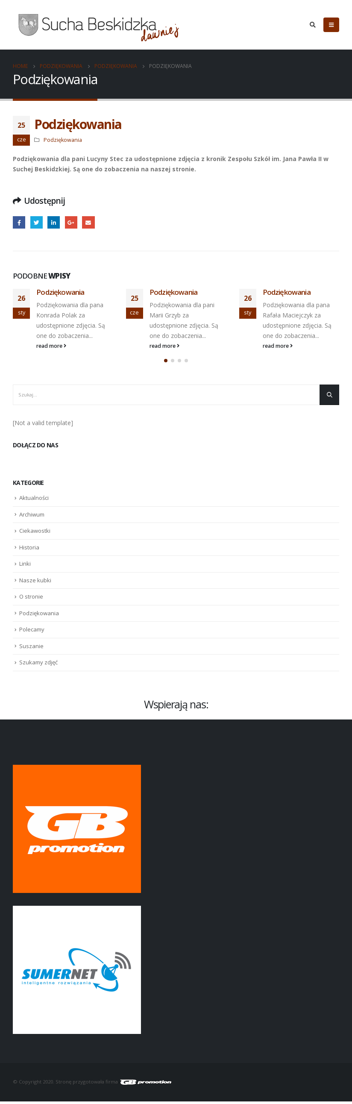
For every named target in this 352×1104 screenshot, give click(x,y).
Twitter (36, 222)
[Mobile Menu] (331, 25)
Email (88, 222)
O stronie (31, 599)
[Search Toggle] (312, 25)
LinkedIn (53, 222)
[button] (165, 363)
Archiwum (31, 517)
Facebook (19, 222)
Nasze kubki (35, 583)
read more (51, 345)
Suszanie (31, 648)
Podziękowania (63, 140)
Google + (71, 222)
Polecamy (31, 632)
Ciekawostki (34, 533)
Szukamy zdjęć (38, 665)
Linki (25, 566)
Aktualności (34, 501)
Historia (29, 550)
